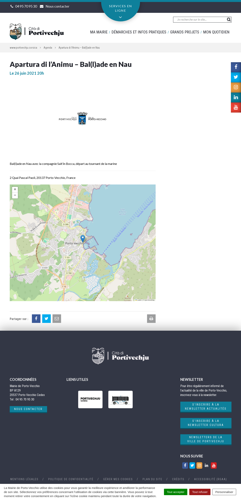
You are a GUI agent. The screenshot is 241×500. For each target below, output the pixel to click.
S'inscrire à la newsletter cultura (206, 423)
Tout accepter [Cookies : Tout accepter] (175, 492)
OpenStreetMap (149, 300)
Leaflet (138, 300)
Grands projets (184, 32)
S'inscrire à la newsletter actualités (206, 406)
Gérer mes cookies (118, 479)
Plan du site (152, 479)
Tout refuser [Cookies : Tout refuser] (200, 492)
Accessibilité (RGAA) (210, 479)
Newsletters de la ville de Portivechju (205, 439)
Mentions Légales (24, 479)
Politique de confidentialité (71, 479)
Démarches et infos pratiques (138, 32)
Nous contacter (28, 409)
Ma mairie (99, 32)
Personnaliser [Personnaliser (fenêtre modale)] (224, 492)
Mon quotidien (216, 32)
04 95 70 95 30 (26, 6)
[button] (82, 239)
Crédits (178, 479)
